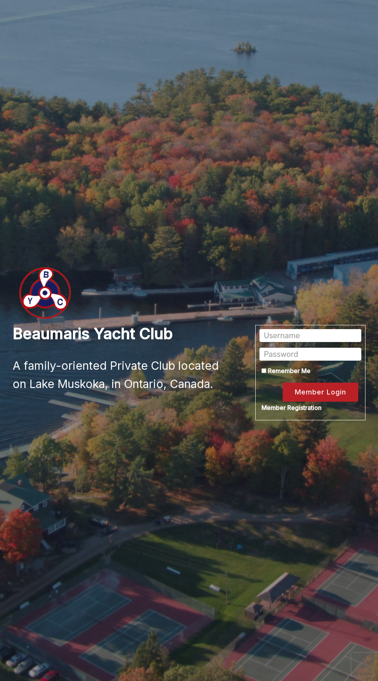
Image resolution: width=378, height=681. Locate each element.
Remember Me (285, 371)
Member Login (320, 392)
